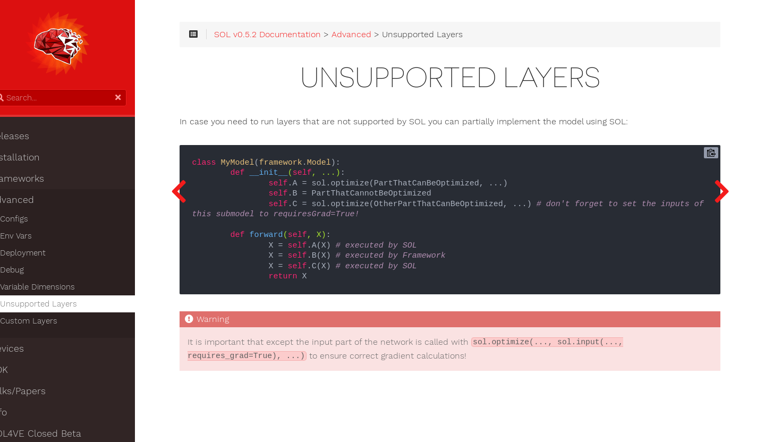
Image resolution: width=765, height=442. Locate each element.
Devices (25, 351)
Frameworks (35, 181)
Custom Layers (47, 323)
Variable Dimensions (56, 289)
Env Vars (34, 238)
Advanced (30, 202)
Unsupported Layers (57, 306)
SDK (17, 372)
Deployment (41, 255)
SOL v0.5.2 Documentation (298, 38)
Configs (33, 221)
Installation (33, 160)
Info (17, 415)
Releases (28, 138)
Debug (30, 272)
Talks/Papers (36, 393)
